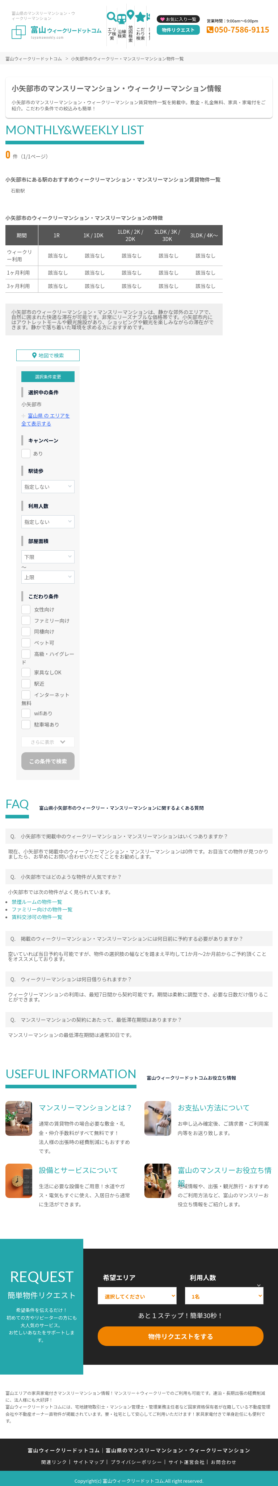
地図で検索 (51, 351)
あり (38, 448)
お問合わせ (224, 1457)
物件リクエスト (178, 29)
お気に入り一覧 (181, 19)
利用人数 (203, 1272)
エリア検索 (112, 33)
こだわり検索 (140, 33)
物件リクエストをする (180, 1331)
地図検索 (131, 33)
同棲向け (44, 627)
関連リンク (54, 1457)
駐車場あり (46, 719)
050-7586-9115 (241, 29)
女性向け (44, 604)
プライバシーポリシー (136, 1457)
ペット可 (44, 638)
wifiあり (43, 708)
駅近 (39, 679)
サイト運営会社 (186, 1457)
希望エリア (119, 1272)
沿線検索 (122, 33)
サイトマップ (89, 1457)
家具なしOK (47, 668)
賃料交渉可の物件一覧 (37, 912)
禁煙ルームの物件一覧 (37, 897)
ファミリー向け (52, 615)
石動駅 (18, 190)
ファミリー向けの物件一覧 (42, 904)
